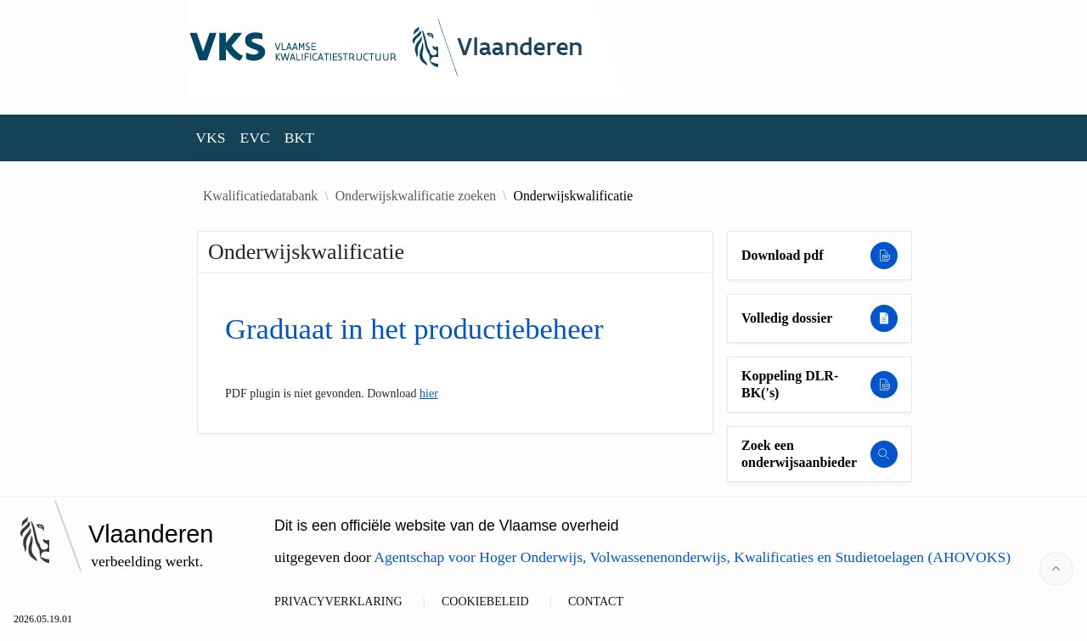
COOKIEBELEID (485, 601)
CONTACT (595, 601)
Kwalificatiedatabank (260, 196)
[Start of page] (1056, 569)
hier (429, 393)
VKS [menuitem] (210, 137)
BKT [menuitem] (299, 137)
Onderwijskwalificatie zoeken (415, 196)
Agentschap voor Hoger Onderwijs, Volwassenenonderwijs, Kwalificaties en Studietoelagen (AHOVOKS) (692, 556)
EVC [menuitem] (255, 137)
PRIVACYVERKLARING (338, 601)
